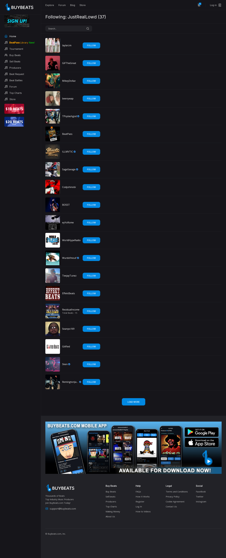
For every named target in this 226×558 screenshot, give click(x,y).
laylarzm (66, 45)
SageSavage (68, 169)
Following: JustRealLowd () (75, 17)
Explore (49, 5)
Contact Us (171, 506)
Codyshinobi (69, 187)
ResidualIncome (70, 309)
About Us (110, 516)
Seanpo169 (68, 328)
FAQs (138, 491)
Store (82, 5)
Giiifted (66, 346)
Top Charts (111, 506)
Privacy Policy (172, 496)
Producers (111, 501)
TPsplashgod (69, 116)
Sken (65, 364)
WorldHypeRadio (71, 240)
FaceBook (201, 491)
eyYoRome (68, 222)
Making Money (113, 511)
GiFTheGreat (69, 63)
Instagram (201, 501)
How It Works (143, 496)
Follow (91, 45)
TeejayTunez (69, 275)
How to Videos (143, 511)
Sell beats (110, 496)
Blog (72, 5)
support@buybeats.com (60, 508)
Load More (134, 402)
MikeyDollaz (69, 80)
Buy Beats (111, 491)
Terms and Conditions (177, 491)
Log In (139, 506)
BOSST (66, 204)
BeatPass (67, 134)
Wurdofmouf (69, 258)
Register (140, 501)
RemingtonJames (70, 382)
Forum (62, 5)
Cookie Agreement (175, 501)
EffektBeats (68, 293)
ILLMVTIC (67, 151)
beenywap (67, 98)
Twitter (199, 496)
